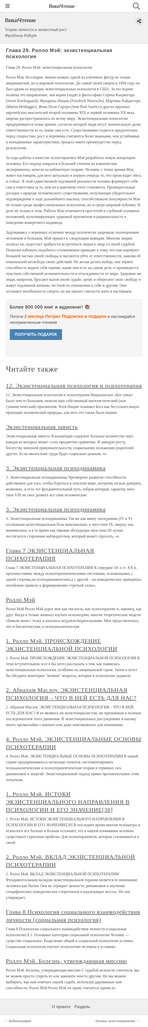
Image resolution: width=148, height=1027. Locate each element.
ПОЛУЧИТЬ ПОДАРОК (36, 334)
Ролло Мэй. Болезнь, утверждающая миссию (66, 961)
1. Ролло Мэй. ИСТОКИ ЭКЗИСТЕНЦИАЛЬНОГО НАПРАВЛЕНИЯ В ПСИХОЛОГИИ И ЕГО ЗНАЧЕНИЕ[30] (68, 802)
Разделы (82, 1007)
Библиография (20, 1021)
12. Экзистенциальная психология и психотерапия (74, 385)
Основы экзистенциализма (115, 1021)
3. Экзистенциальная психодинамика (56, 468)
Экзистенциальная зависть (42, 427)
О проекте (61, 1007)
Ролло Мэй (20, 599)
